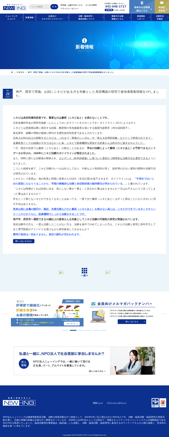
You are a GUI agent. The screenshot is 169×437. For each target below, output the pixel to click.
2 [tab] (73, 330)
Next (163, 313)
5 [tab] (96, 330)
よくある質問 (91, 5)
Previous (5, 313)
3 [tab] (80, 330)
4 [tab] (88, 330)
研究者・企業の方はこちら (72, 5)
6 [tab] (103, 330)
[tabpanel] (47, 313)
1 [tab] (65, 330)
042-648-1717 (115, 6)
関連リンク (98, 403)
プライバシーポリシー (70, 8)
